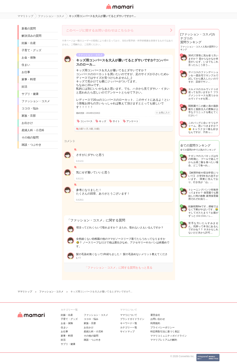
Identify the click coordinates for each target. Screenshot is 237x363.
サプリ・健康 (30, 93)
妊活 (24, 86)
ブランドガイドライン (132, 319)
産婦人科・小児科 (33, 130)
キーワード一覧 (128, 323)
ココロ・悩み (30, 108)
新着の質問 (29, 28)
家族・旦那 (29, 115)
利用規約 (155, 323)
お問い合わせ (157, 319)
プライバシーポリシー (162, 327)
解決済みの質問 (31, 35)
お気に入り (164, 112)
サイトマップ (127, 331)
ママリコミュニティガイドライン (168, 335)
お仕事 (26, 72)
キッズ (102, 121)
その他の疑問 (30, 137)
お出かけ (27, 122)
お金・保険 (29, 57)
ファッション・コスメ (36, 101)
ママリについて (128, 315)
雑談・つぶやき (31, 144)
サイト (116, 121)
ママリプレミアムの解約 (163, 339)
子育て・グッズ (31, 50)
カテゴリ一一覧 (128, 327)
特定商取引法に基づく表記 (164, 331)
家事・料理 (29, 79)
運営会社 (155, 315)
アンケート (132, 121)
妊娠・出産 (29, 43)
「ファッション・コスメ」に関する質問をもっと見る (118, 267)
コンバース (86, 121)
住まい (26, 64)
